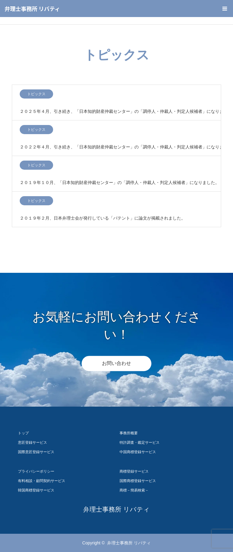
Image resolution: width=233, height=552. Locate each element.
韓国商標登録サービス (36, 490)
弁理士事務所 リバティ (32, 8)
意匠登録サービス (32, 442)
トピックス (36, 94)
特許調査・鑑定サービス (140, 442)
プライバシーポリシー (36, 471)
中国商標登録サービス (138, 452)
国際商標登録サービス (138, 481)
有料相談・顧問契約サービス (41, 481)
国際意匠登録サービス (36, 452)
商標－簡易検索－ (134, 490)
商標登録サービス (134, 471)
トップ (23, 433)
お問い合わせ (116, 363)
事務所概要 (129, 433)
